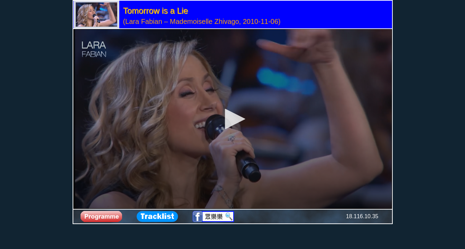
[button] (232, 119)
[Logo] (94, 49)
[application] (233, 119)
